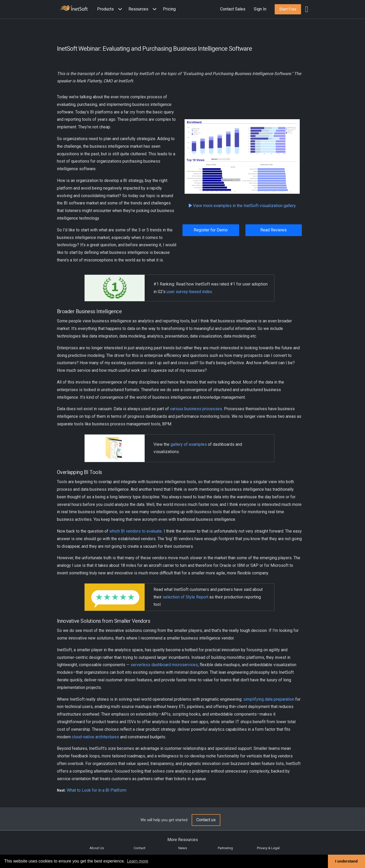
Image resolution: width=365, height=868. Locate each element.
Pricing (169, 9)
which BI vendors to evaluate (135, 531)
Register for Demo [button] (211, 229)
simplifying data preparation (268, 699)
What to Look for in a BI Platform (96, 790)
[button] (110, 9)
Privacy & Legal (268, 848)
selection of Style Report (185, 597)
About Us (97, 848)
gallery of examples (188, 444)
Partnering (225, 848)
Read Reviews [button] (273, 229)
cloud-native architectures (95, 736)
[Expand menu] (119, 9)
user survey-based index (189, 291)
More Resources (182, 839)
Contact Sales (232, 9)
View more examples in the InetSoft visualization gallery (244, 205)
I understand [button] (346, 861)
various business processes (196, 408)
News (182, 848)
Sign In (260, 9)
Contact (139, 848)
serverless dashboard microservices (164, 664)
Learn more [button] (137, 861)
